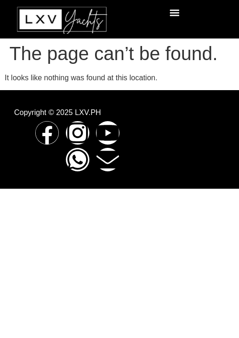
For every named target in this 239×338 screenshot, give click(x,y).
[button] (175, 12)
